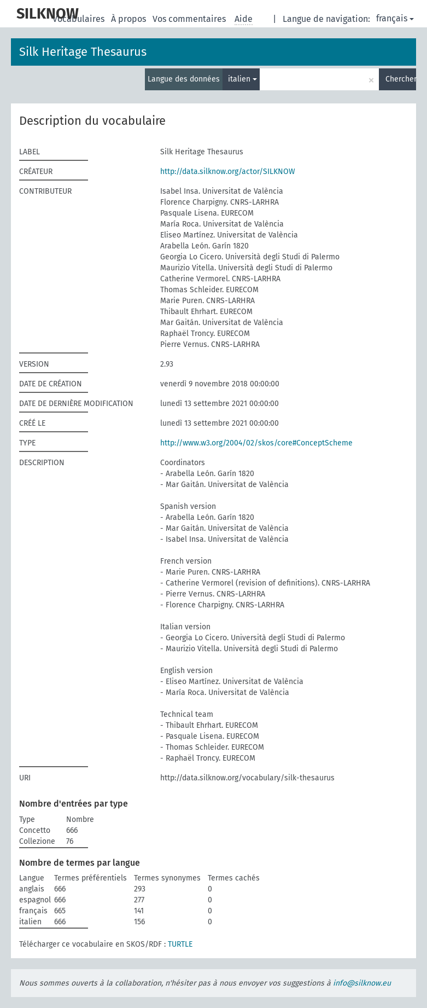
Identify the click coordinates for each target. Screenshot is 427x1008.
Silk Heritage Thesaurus (83, 51)
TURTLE (180, 944)
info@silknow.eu (362, 983)
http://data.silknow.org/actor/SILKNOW (227, 171)
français (395, 18)
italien (242, 79)
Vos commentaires (190, 19)
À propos (129, 19)
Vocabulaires (79, 19)
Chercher (400, 79)
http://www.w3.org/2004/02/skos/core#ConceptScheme (256, 443)
